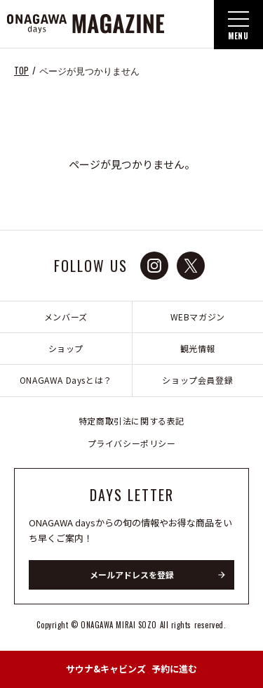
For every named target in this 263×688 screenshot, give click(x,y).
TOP (21, 70)
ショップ (65, 348)
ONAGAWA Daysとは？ (66, 380)
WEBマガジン (197, 317)
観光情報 (197, 348)
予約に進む (131, 668)
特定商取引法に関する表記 (131, 421)
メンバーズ (66, 317)
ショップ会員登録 (197, 380)
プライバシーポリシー (132, 443)
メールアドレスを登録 (132, 574)
